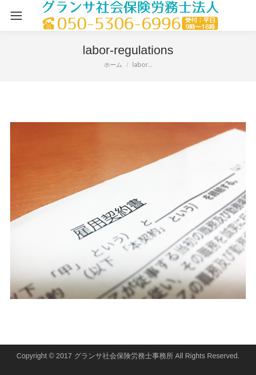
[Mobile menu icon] (16, 16)
